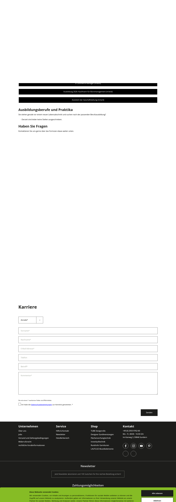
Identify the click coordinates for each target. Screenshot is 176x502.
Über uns (22, 431)
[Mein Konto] (158, 11)
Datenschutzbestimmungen (41, 405)
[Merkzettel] (165, 11)
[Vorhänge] (85, 10)
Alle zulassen (157, 480)
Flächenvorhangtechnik (101, 438)
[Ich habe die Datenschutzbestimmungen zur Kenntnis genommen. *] (19, 404)
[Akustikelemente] (112, 10)
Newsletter (60, 434)
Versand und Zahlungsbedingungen (33, 438)
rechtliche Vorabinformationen (31, 445)
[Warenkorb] (171, 11)
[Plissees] (97, 10)
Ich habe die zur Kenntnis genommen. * (47, 405)
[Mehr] (126, 10)
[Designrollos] (52, 10)
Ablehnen (157, 487)
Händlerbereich (62, 438)
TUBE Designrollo (98, 431)
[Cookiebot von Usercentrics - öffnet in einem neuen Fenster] (14, 497)
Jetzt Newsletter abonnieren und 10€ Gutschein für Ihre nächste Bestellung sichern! (86, 2)
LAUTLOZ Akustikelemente (102, 449)
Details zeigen (119, 498)
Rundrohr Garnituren (100, 445)
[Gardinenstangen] (69, 10)
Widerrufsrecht (24, 441)
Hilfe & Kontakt (62, 431)
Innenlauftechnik (98, 441)
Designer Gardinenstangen (102, 434)
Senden (149, 412)
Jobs (20, 434)
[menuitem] (52, 10)
